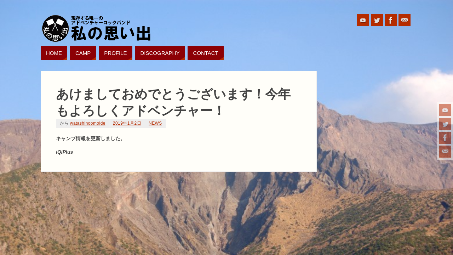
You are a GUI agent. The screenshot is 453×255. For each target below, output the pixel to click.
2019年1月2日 (127, 123)
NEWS (155, 123)
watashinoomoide (87, 123)
